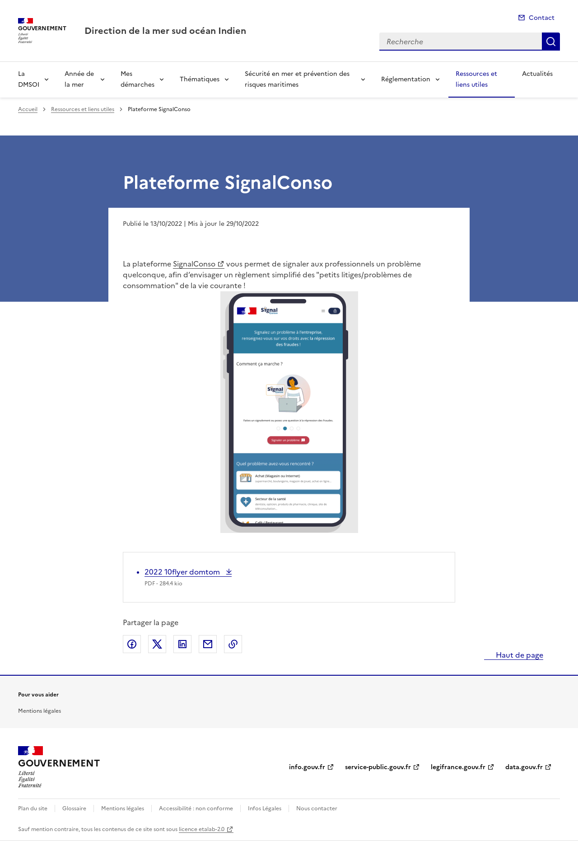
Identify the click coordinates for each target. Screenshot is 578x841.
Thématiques (199, 79)
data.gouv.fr (524, 767)
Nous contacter (316, 808)
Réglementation (405, 79)
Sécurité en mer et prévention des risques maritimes (297, 79)
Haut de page (518, 654)
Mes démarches (137, 79)
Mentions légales (39, 711)
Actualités (537, 74)
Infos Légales (264, 808)
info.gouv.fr (307, 767)
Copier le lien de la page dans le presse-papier (233, 644)
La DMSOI (28, 79)
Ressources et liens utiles (476, 79)
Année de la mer (79, 79)
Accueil (27, 109)
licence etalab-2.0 (201, 829)
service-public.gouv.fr (378, 767)
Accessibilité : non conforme (196, 808)
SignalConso (194, 263)
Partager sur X (157, 644)
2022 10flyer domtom (183, 571)
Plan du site (32, 808)
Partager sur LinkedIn (182, 644)
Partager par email (208, 644)
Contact (542, 18)
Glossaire (74, 808)
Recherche (551, 42)
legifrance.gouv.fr (458, 767)
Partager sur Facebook (132, 644)
